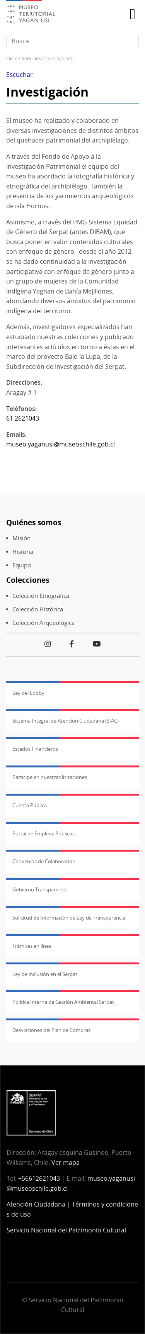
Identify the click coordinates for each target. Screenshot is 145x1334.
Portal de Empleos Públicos (43, 833)
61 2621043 (22, 418)
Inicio (11, 58)
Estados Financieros (35, 748)
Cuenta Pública (29, 805)
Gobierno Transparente (39, 889)
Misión (21, 538)
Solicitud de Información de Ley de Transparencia (68, 917)
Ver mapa (65, 1162)
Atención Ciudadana (36, 1204)
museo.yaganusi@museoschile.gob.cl (60, 444)
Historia (22, 551)
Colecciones (27, 580)
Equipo (21, 565)
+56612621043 (39, 1178)
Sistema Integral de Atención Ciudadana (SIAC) (65, 720)
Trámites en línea (31, 945)
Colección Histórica (37, 609)
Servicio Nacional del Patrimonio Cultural (66, 1230)
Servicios (31, 58)
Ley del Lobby (28, 692)
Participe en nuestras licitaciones (49, 777)
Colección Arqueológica (43, 622)
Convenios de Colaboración (43, 861)
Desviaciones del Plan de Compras (51, 1030)
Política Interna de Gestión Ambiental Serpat (63, 1001)
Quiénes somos (33, 522)
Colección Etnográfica (40, 595)
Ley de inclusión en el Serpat (44, 974)
